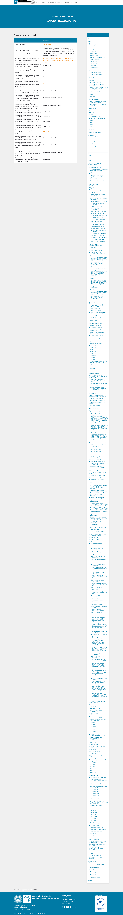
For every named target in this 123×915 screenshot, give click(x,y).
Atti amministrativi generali (97, 178)
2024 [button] (92, 278)
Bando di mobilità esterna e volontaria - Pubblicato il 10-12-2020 (98, 380)
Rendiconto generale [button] (97, 604)
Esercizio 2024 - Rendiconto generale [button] (99, 679)
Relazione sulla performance (97, 400)
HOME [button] (37, 2)
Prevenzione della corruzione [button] (98, 777)
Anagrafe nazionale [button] (94, 149)
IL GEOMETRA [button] (50, 2)
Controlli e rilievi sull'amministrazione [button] (95, 714)
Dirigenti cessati (93, 320)
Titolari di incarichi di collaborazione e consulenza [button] (98, 253)
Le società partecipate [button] (95, 132)
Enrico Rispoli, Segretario (97, 224)
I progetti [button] (91, 129)
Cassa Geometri (67, 897)
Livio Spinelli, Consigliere (97, 239)
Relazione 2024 (95, 797)
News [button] (91, 862)
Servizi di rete (93, 753)
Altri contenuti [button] (94, 775)
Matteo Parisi (93, 61)
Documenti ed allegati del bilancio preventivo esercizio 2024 (99, 568)
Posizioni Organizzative (95, 325)
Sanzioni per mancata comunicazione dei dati (95, 245)
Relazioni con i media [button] (94, 877)
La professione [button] (93, 144)
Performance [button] (93, 393)
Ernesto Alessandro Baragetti (98, 57)
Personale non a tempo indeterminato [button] (97, 336)
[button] (88, 41)
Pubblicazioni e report (95, 72)
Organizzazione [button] (94, 188)
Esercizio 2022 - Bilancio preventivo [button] (98, 580)
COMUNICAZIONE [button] (68, 2)
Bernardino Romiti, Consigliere (99, 215)
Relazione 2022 (95, 793)
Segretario (93, 51)
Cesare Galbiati (47, 44)
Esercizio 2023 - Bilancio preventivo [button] (98, 572)
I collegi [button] (92, 114)
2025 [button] (92, 289)
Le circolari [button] (91, 112)
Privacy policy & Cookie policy (37, 913)
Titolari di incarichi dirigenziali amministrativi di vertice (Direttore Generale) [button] (97, 305)
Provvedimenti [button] (95, 412)
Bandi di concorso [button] (95, 373)
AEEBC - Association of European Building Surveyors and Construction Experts (98, 89)
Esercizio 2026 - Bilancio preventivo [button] (98, 549)
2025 (91, 122)
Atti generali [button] (94, 173)
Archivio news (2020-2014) (96, 864)
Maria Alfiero (93, 53)
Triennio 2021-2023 (96, 450)
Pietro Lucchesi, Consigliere (98, 211)
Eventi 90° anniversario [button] (95, 74)
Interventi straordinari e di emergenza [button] (96, 836)
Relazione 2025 (95, 799)
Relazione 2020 (95, 789)
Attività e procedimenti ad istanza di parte (97, 463)
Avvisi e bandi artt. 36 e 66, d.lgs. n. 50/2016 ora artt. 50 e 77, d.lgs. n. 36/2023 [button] (98, 518)
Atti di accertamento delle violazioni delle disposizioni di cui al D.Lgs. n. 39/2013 (99, 802)
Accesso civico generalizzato (98, 829)
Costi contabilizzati (94, 751)
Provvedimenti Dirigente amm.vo (98, 475)
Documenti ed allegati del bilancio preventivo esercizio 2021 (99, 592)
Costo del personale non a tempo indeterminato (97, 342)
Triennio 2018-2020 (96, 448)
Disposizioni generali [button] (95, 167)
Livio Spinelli (93, 65)
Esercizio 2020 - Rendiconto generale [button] (100, 606)
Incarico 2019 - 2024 (95, 315)
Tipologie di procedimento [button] (98, 461)
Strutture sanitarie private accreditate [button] (96, 858)
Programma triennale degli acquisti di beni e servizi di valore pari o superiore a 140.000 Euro (99, 508)
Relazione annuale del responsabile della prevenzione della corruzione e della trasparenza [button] (98, 785)
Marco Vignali (94, 67)
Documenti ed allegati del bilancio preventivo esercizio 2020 (99, 600)
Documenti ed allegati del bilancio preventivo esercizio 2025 (99, 561)
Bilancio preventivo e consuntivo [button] (96, 544)
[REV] (102, 903)
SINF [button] (90, 156)
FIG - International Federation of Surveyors (98, 85)
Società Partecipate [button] (96, 410)
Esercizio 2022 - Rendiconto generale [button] (99, 635)
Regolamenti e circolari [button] (95, 158)
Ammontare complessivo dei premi (97, 403)
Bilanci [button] (91, 541)
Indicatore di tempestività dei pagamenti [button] (99, 760)
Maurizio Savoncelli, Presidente (99, 201)
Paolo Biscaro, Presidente (98, 219)
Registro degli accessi (96, 831)
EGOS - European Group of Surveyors (96, 95)
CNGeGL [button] (43, 2)
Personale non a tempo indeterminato (96, 339)
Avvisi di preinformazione (97, 531)
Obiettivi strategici (95, 822)
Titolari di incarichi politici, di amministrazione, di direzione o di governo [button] (98, 191)
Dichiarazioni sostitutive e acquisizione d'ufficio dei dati (97, 467)
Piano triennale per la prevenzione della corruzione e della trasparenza (98, 170)
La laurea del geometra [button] (95, 142)
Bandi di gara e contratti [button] (96, 477)
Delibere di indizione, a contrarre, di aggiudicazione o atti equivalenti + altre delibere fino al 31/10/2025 (99, 513)
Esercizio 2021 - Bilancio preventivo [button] (98, 588)
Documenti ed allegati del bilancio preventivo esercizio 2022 (99, 584)
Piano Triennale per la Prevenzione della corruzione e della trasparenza (98, 781)
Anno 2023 (93, 353)
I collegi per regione (94, 116)
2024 (91, 124)
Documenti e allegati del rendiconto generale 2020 (99, 610)
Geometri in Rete (67, 901)
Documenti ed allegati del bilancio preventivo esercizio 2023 (99, 576)
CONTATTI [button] (77, 2)
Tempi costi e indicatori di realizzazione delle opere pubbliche (96, 848)
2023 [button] (92, 266)
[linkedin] (71, 907)
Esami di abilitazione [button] (94, 137)
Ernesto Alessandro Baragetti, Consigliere (99, 231)
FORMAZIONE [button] (58, 2)
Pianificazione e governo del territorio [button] (96, 852)
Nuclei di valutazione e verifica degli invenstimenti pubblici (97, 841)
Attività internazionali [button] (95, 82)
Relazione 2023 (95, 795)
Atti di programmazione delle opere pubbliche (97, 844)
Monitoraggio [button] (95, 808)
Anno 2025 (93, 349)
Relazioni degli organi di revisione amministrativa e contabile (97, 738)
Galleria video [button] (92, 874)
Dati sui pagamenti (94, 758)
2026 (91, 120)
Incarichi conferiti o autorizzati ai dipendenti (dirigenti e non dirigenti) (98, 362)
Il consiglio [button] (93, 45)
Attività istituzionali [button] (95, 70)
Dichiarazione (47, 84)
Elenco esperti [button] (92, 151)
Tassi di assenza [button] (95, 345)
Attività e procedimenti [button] (96, 459)
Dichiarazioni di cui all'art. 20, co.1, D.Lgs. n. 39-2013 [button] (99, 445)
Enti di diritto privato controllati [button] (99, 443)
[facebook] (63, 907)
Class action (92, 749)
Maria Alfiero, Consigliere (97, 226)
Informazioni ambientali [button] (95, 855)
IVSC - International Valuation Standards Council (97, 98)
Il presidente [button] (93, 47)
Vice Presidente (94, 49)
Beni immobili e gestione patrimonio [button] (96, 705)
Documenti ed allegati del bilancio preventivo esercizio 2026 (99, 553)
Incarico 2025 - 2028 (95, 310)
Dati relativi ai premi (94, 405)
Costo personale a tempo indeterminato (97, 332)
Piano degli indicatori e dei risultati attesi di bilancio (98, 702)
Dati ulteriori (92, 833)
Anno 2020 (93, 359)
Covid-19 (91, 77)
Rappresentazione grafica (96, 455)
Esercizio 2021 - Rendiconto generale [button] (99, 613)
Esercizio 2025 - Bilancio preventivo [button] (98, 557)
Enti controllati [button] (94, 408)
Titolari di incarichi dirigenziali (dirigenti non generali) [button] (98, 313)
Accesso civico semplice (96, 827)
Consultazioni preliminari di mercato (98, 522)
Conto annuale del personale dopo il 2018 (98, 329)
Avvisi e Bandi (94, 524)
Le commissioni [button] (93, 108)
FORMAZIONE (91, 153)
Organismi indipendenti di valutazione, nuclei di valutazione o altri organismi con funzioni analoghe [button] (98, 718)
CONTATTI (90, 880)
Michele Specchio (95, 63)
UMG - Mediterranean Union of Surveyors (97, 104)
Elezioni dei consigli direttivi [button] (98, 118)
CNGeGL (90, 41)
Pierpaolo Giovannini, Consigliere (96, 209)
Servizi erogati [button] (94, 744)
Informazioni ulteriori (95, 529)
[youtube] (75, 907)
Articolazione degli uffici (95, 247)
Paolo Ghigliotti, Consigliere (98, 233)
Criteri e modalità (94, 537)
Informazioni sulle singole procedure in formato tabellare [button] (99, 480)
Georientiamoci (67, 903)
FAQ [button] (90, 160)
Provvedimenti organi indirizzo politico (97, 472)
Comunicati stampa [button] (94, 867)
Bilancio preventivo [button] (96, 546)
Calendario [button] (91, 80)
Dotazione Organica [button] (96, 327)
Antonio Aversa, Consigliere (98, 228)
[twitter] (67, 907)
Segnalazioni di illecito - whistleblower (96, 806)
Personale (92, 368)
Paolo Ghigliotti (94, 59)
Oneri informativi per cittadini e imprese (97, 185)
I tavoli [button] (90, 110)
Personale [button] (92, 302)
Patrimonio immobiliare (95, 708)
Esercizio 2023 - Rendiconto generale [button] (99, 657)
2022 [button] (92, 255)
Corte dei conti (93, 742)
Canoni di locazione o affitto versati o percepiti (97, 710)
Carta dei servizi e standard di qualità (97, 747)
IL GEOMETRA (91, 135)
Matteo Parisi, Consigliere (98, 235)
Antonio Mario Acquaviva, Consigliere (98, 203)
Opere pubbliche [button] (94, 839)
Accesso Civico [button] (95, 825)
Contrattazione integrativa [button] (96, 365)
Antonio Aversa (94, 55)
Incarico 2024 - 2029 (95, 317)
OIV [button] (90, 371)
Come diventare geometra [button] (96, 146)
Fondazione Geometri (69, 899)
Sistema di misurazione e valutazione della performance (97, 396)
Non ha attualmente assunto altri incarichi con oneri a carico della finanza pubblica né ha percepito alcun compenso (58, 60)
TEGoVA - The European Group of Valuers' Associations (98, 101)
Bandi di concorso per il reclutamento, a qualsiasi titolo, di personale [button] (98, 376)
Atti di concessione (94, 539)
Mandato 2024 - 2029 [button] (97, 217)
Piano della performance (96, 398)
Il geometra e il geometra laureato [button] (98, 139)
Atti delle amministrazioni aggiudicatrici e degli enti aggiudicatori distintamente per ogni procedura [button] (98, 499)
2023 (91, 126)
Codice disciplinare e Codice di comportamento (98, 181)
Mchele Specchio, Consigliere (99, 237)
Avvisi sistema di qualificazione (98, 527)
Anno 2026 (93, 347)
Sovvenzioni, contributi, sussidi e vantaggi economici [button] (98, 534)
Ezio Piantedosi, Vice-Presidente (97, 222)
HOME (89, 38)
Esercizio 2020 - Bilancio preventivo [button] (98, 596)
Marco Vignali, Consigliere (98, 241)
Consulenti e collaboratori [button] (96, 250)
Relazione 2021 (95, 791)
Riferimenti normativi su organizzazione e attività (97, 176)
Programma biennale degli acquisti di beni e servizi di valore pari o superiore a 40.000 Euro (99, 504)
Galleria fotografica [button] (94, 871)
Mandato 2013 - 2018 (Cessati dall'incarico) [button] (98, 194)
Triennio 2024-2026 (96, 452)
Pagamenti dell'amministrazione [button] (98, 756)
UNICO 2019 (46, 131)
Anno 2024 (93, 351)
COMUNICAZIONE (92, 861)
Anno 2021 (93, 357)
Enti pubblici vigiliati (94, 457)
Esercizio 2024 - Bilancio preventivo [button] (98, 565)
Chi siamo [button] (92, 43)
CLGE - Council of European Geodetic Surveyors (97, 92)
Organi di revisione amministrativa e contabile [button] (98, 735)
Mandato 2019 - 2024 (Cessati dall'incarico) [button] (99, 198)
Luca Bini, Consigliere (97, 206)
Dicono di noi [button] (92, 869)
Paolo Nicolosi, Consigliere (98, 213)
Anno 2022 (93, 355)
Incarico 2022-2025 (95, 308)
